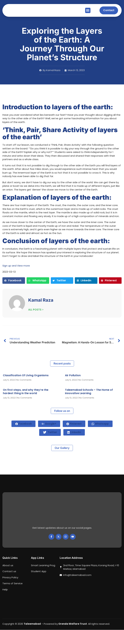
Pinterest (74, 424)
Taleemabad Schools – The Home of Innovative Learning (89, 391)
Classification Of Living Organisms (26, 375)
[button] (87, 10)
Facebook (23, 424)
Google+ (49, 424)
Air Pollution (73, 375)
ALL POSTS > (36, 309)
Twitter (50, 432)
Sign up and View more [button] (16, 265)
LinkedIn (74, 432)
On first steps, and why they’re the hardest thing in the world (25, 391)
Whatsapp (101, 424)
